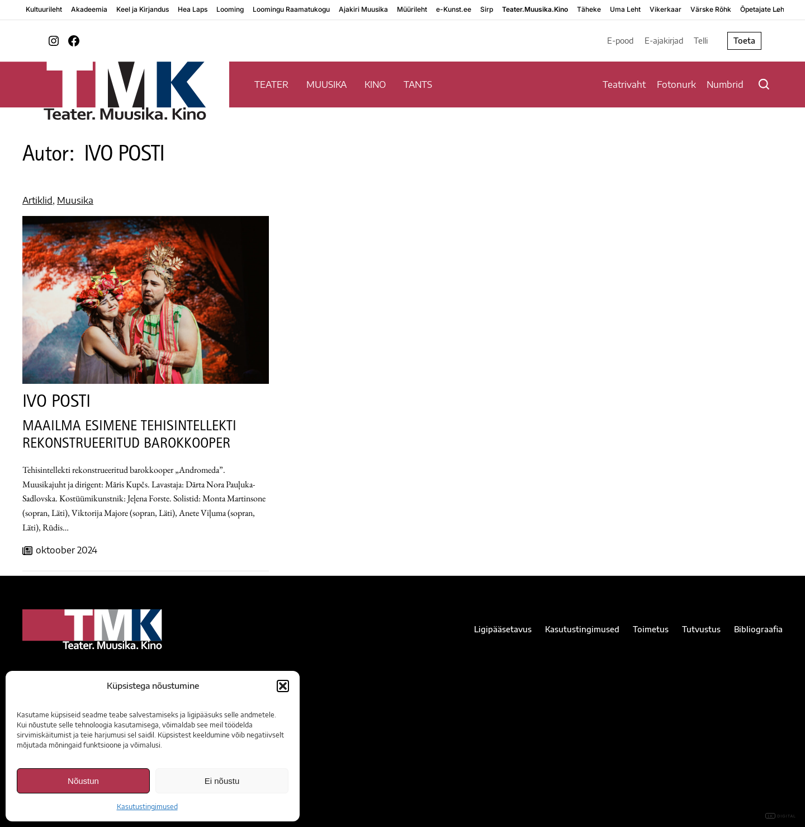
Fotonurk (676, 84)
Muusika (75, 200)
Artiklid (37, 200)
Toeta (744, 40)
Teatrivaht (624, 84)
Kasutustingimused (147, 806)
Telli (701, 40)
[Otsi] (764, 84)
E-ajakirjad (664, 40)
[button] (282, 686)
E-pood (620, 40)
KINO (375, 84)
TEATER (271, 84)
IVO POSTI (56, 403)
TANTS (418, 84)
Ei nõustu (222, 781)
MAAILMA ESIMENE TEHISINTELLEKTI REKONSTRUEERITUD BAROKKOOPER (129, 436)
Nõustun (83, 781)
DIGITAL (780, 816)
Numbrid (725, 84)
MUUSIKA (326, 84)
